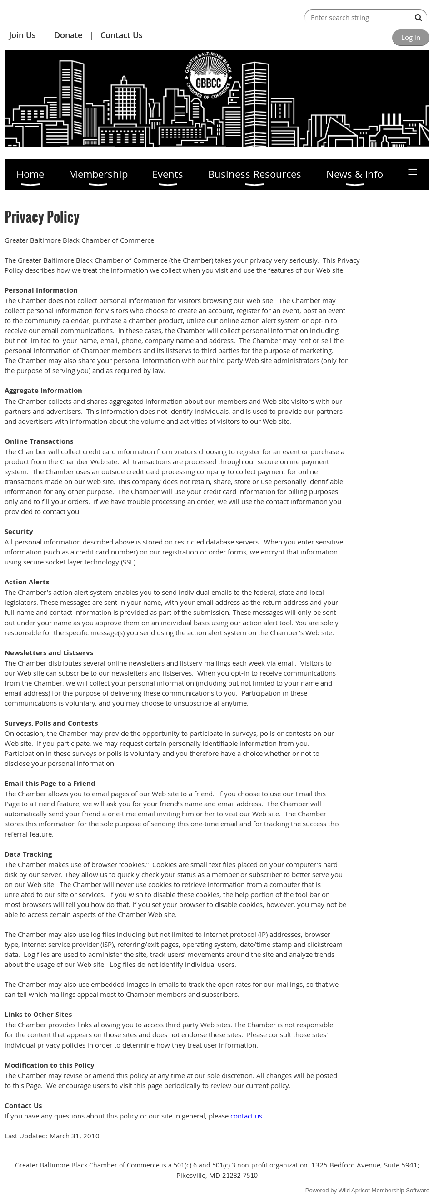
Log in (410, 37)
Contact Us (121, 34)
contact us (246, 1115)
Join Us (22, 34)
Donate (68, 34)
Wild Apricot (354, 1190)
